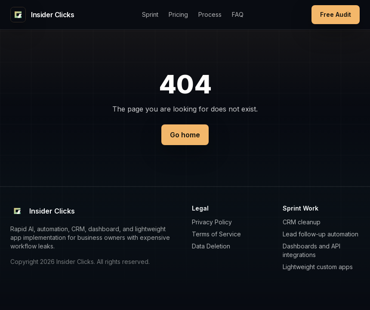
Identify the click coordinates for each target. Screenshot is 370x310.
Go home (185, 134)
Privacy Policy (212, 222)
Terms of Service (216, 234)
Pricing (178, 14)
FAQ (238, 14)
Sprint (150, 14)
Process (210, 14)
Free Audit (335, 14)
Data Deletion (211, 246)
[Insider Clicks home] (42, 14)
